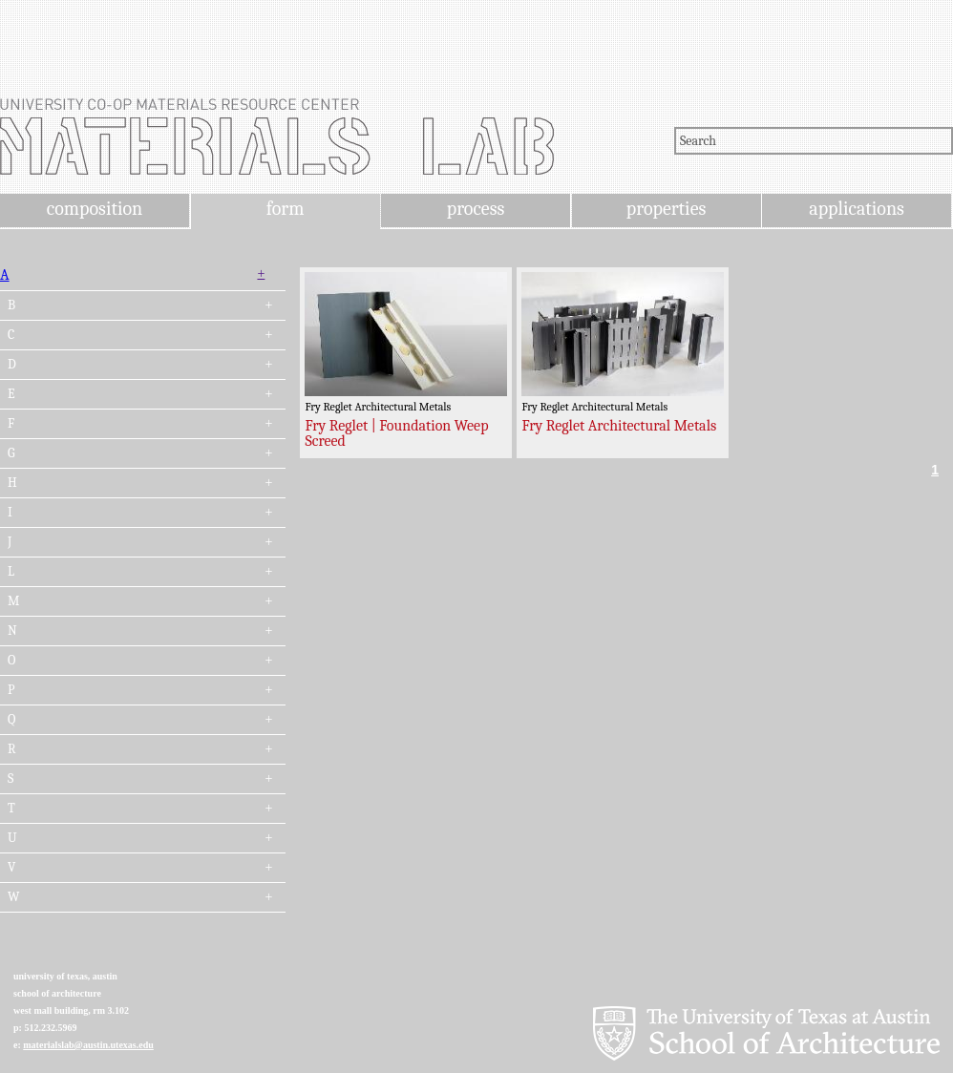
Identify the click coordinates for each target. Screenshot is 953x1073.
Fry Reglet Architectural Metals (618, 425)
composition (94, 209)
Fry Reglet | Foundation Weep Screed (396, 433)
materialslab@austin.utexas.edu (88, 1045)
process (476, 209)
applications (856, 209)
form (285, 209)
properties (666, 209)
